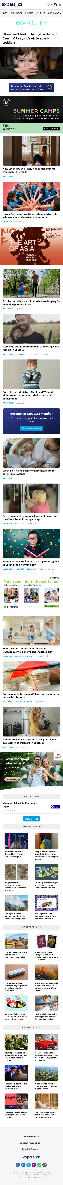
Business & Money (24, 701)
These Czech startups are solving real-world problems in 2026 (16, 1086)
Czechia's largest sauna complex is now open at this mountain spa (45, 1114)
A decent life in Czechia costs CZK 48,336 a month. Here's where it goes (16, 1016)
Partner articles (31, 1027)
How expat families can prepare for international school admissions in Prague (16, 1056)
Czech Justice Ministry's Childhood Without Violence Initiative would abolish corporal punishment (28, 395)
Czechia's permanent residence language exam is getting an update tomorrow (16, 987)
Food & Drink (55, 13)
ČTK (16, 176)
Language (7, 569)
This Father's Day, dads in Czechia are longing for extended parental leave (31, 303)
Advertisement (57, 94)
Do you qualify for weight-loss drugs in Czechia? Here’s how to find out (46, 885)
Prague (29, 13)
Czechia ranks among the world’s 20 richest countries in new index (16, 954)
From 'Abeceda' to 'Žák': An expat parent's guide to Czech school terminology (31, 563)
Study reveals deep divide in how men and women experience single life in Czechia (46, 987)
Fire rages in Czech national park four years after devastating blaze (15, 916)
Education (8, 221)
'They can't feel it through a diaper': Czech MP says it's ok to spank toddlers (30, 38)
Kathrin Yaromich (41, 656)
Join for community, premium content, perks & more (31, 420)
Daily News (16, 13)
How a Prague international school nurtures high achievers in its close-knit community (31, 215)
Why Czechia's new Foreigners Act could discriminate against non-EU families (46, 956)
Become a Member (31, 428)
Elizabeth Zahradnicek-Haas (37, 354)
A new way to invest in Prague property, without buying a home (46, 1086)
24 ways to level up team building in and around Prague (16, 1114)
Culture (40, 13)
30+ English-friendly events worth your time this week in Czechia (45, 916)
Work (29, 656)
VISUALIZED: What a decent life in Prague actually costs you (14, 854)
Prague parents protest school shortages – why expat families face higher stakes (46, 855)
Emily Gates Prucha (46, 569)
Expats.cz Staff (21, 309)
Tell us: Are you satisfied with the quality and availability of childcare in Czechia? (29, 741)
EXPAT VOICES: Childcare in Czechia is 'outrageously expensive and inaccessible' (27, 650)
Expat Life (20, 354)
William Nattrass (21, 221)
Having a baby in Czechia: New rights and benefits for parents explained (46, 1016)
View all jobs (31, 818)
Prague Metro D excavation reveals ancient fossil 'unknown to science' (15, 886)
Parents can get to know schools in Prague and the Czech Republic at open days (30, 517)
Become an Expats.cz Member (31, 413)
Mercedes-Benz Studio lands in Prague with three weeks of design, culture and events (46, 1056)
